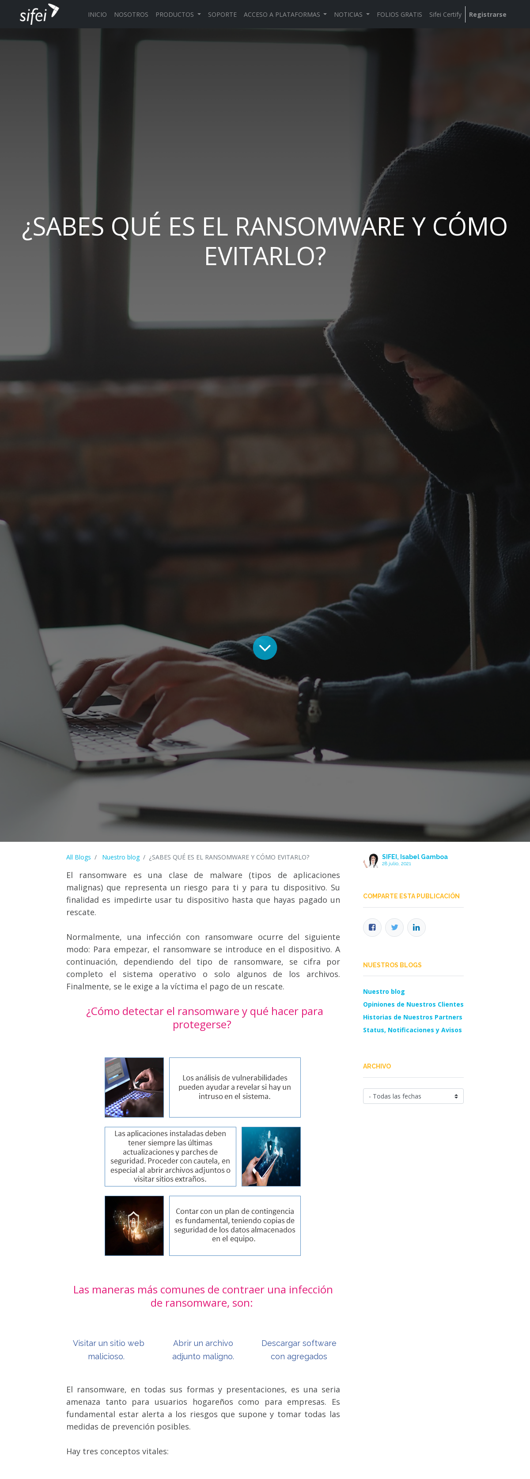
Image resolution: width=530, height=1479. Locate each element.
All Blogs (78, 857)
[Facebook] (372, 927)
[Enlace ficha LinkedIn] (416, 927)
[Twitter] (394, 927)
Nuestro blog (121, 857)
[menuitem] (97, 14)
